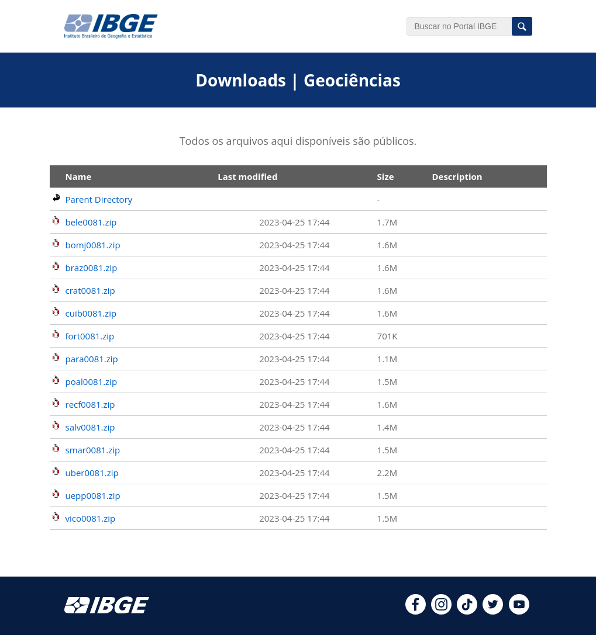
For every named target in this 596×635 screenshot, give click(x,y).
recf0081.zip (90, 404)
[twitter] (493, 611)
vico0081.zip (91, 518)
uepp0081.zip (93, 495)
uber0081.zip (92, 472)
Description (457, 176)
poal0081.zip (92, 381)
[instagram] (441, 611)
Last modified (247, 176)
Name (79, 176)
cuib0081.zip (91, 313)
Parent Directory (99, 199)
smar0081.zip (93, 450)
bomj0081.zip (93, 245)
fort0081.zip (90, 336)
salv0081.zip (90, 427)
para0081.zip (92, 359)
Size (385, 176)
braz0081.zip (92, 267)
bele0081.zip (91, 222)
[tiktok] (467, 611)
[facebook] (415, 611)
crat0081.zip (90, 290)
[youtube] (519, 611)
